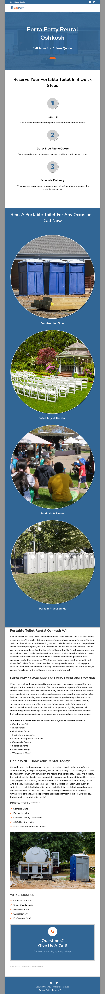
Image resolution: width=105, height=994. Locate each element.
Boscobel (26, 966)
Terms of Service (59, 990)
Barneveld (15, 966)
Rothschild (37, 966)
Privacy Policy (45, 990)
